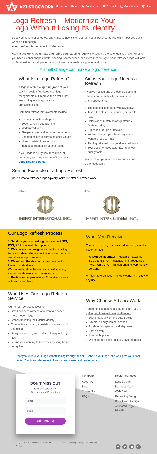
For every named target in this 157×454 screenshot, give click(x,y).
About (74, 6)
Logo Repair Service (32, 161)
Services (91, 6)
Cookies (19, 446)
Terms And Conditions (92, 443)
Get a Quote (131, 6)
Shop (149, 6)
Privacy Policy (76, 443)
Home (63, 6)
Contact (111, 6)
